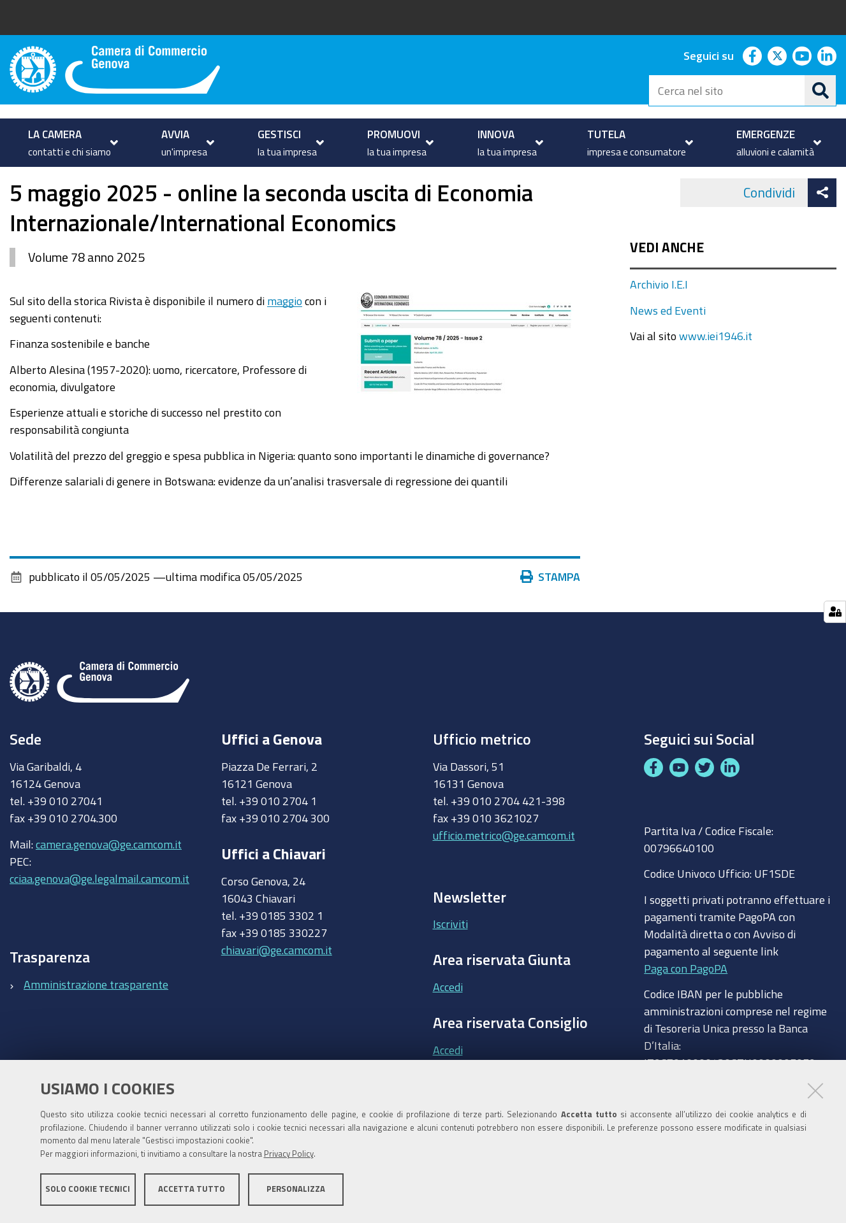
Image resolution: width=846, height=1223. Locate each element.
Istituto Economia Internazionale (185, 180)
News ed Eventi (668, 346)
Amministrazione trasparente (96, 1020)
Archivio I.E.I (659, 320)
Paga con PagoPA (685, 1000)
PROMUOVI (63, 180)
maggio (284, 336)
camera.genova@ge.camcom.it (109, 879)
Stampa (553, 613)
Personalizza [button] (295, 1189)
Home (18, 180)
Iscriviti (450, 960)
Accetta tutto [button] (191, 1189)
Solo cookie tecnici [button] (87, 1189)
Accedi (448, 1022)
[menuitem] (71, 142)
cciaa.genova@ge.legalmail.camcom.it (99, 914)
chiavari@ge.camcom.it (276, 985)
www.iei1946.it (715, 372)
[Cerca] (820, 90)
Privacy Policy (289, 1154)
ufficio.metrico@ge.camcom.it (504, 870)
